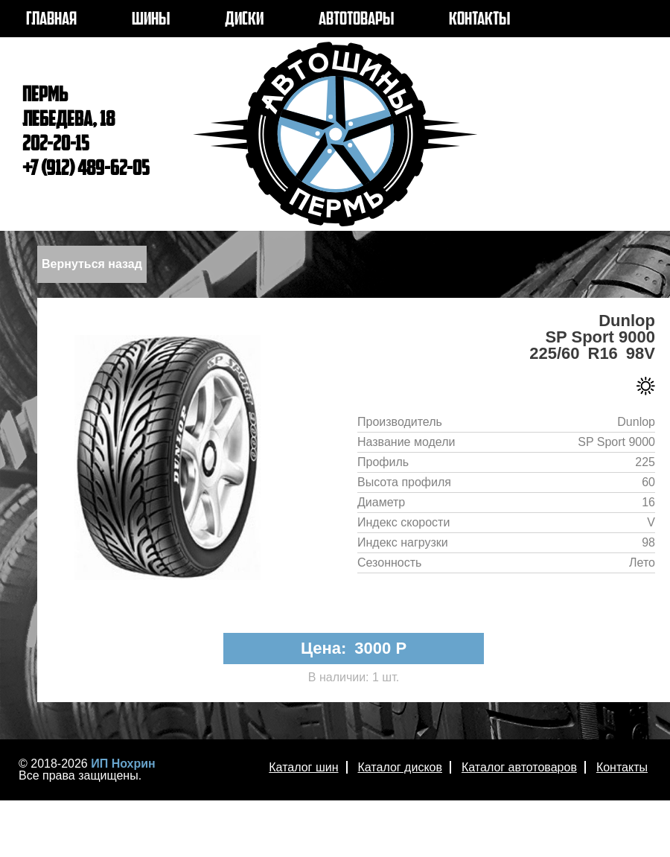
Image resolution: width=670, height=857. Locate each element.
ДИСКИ (244, 20)
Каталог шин (303, 767)
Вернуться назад (92, 264)
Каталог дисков (400, 767)
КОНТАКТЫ (479, 20)
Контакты (622, 767)
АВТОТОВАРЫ (356, 20)
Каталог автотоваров (519, 767)
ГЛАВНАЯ (51, 20)
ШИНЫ (151, 20)
